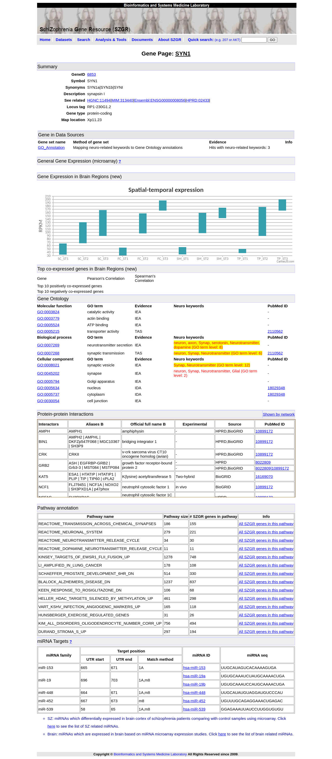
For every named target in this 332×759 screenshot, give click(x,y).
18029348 (276, 388)
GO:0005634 (48, 388)
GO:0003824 (48, 312)
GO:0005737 (48, 394)
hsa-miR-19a (194, 676)
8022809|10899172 (272, 468)
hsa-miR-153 (194, 667)
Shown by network (279, 414)
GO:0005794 (48, 381)
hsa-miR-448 (194, 692)
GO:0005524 (48, 325)
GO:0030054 (48, 401)
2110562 (275, 331)
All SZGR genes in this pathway (266, 523)
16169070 (264, 476)
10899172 (264, 431)
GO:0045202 (48, 373)
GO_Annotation (51, 147)
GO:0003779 (48, 318)
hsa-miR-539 (194, 709)
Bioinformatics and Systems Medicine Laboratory (150, 754)
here (51, 726)
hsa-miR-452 (194, 701)
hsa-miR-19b (194, 684)
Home (45, 39)
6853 (91, 74)
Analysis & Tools (111, 39)
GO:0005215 (48, 331)
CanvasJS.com (285, 261)
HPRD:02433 (197, 100)
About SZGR (169, 39)
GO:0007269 (48, 345)
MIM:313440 (122, 100)
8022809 (263, 462)
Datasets (64, 39)
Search (83, 39)
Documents (142, 39)
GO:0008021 (48, 365)
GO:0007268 (48, 353)
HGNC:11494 (98, 100)
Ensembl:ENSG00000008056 (159, 100)
